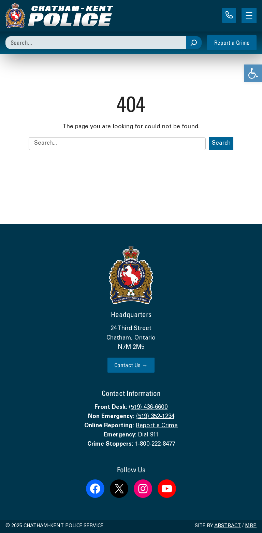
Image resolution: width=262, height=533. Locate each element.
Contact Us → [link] (131, 365)
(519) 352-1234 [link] (155, 417)
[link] (253, 73)
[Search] (194, 42)
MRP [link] (251, 526)
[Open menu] (249, 15)
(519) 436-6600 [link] (148, 407)
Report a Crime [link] (232, 42)
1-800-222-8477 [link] (155, 444)
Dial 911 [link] (148, 435)
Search (221, 143)
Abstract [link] (227, 526)
